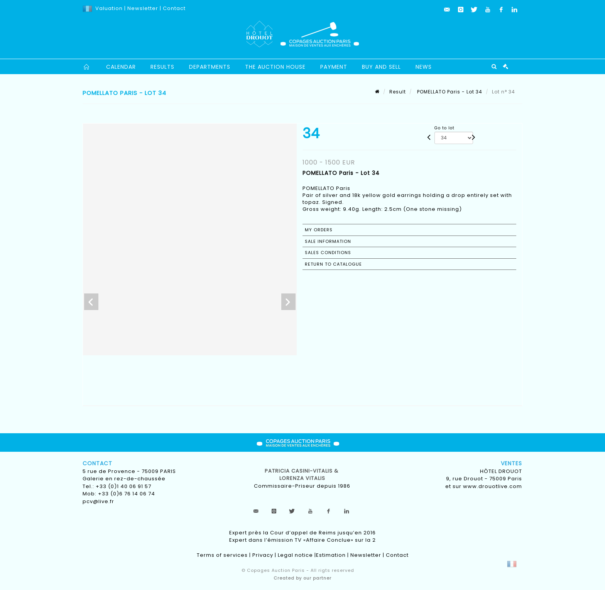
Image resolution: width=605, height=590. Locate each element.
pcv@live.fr (98, 501)
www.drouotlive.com (492, 486)
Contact (174, 8)
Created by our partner (302, 578)
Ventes (511, 463)
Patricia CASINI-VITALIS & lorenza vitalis (302, 474)
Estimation (331, 555)
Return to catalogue (333, 264)
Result (397, 91)
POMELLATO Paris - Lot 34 (449, 91)
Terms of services (222, 555)
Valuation (109, 8)
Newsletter (142, 8)
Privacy (262, 555)
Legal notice (295, 555)
